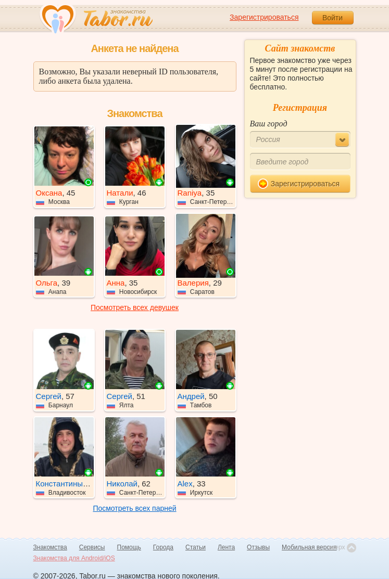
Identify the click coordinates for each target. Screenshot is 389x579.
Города (163, 547)
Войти (332, 18)
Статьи (195, 547)
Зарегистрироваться (264, 17)
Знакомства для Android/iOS (74, 558)
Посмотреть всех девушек (135, 307)
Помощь (129, 547)
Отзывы (258, 547)
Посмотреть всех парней (134, 508)
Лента (226, 547)
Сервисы (92, 547)
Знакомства (50, 547)
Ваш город (268, 123)
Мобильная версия (309, 547)
